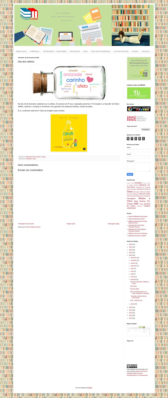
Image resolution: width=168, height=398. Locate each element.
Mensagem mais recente (26, 224)
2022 (131, 252)
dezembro (134, 257)
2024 (131, 247)
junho (133, 268)
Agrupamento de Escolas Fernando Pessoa (136, 226)
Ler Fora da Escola (121, 51)
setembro (134, 266)
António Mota (130, 183)
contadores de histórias (143, 187)
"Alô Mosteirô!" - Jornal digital (54, 51)
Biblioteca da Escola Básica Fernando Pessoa (137, 230)
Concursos (131, 187)
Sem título (133, 286)
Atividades (29, 158)
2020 (131, 307)
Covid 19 (147, 189)
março (133, 276)
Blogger (90, 388)
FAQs (85, 51)
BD (127, 185)
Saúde (141, 204)
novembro (134, 260)
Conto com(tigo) (131, 189)
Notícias (142, 201)
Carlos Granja (133, 185)
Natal (136, 201)
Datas (34, 158)
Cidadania (142, 185)
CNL (148, 185)
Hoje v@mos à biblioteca (100, 51)
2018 (131, 313)
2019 (131, 310)
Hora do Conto (144, 194)
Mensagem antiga (113, 224)
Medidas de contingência (143, 196)
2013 (131, 318)
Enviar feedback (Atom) (33, 227)
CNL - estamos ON (136, 300)
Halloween (135, 194)
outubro (133, 263)
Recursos (145, 51)
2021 (131, 255)
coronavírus (140, 189)
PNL (148, 201)
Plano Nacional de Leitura (137, 219)
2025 (131, 244)
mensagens (131, 198)
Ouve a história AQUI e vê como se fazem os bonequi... (140, 292)
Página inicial (21, 51)
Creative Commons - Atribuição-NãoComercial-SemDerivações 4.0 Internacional (137, 373)
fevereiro (133, 279)
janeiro (133, 304)
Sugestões (139, 206)
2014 (131, 315)
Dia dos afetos (134, 289)
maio (132, 271)
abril (132, 274)
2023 (131, 250)
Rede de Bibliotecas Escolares (138, 216)
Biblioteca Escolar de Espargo (138, 233)
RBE (136, 203)
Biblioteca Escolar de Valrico (137, 236)
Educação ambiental (139, 192)
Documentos (75, 51)
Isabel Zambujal (131, 196)
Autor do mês (146, 183)
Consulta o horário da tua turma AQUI (138, 297)
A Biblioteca (34, 51)
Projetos (135, 51)
